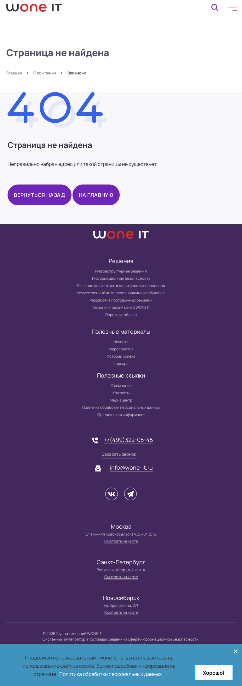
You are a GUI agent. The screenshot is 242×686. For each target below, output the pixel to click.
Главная (14, 73)
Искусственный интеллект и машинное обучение (121, 292)
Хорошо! (214, 672)
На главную (96, 194)
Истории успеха (121, 356)
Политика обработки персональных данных (121, 407)
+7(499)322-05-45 (128, 439)
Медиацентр (121, 400)
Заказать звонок (119, 454)
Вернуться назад (39, 194)
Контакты (121, 392)
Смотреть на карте (121, 541)
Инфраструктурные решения (121, 271)
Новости (121, 341)
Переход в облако (121, 314)
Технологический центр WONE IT (121, 307)
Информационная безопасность (121, 278)
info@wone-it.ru (131, 467)
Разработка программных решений (121, 300)
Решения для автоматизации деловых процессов (121, 285)
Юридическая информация (121, 414)
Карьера (121, 363)
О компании (44, 73)
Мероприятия (121, 349)
